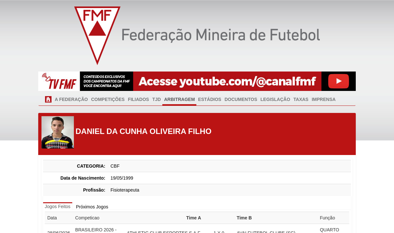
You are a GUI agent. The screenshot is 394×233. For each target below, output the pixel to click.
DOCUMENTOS (241, 99)
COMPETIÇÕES (107, 99)
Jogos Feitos (57, 206)
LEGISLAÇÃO (275, 99)
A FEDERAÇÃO (71, 99)
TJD (156, 99)
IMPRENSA (324, 99)
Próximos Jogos (92, 206)
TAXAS (301, 99)
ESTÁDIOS (209, 99)
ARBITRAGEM (179, 99)
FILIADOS (138, 99)
